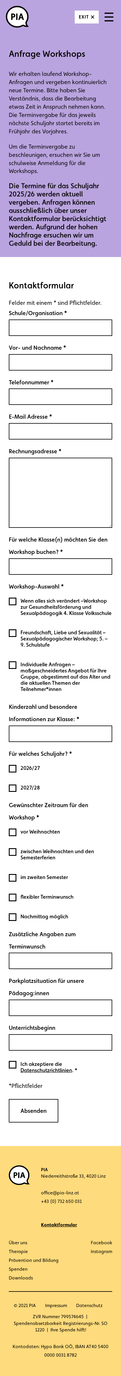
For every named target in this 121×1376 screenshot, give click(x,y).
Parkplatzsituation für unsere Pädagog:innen (46, 987)
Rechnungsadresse (35, 451)
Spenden (18, 1269)
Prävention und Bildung (34, 1260)
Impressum (56, 1305)
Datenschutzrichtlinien (46, 1070)
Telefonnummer (31, 382)
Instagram (101, 1251)
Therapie (18, 1251)
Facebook (101, 1242)
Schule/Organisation (38, 313)
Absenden (34, 1110)
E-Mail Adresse (30, 416)
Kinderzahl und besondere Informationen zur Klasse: (44, 713)
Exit (84, 16)
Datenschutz (89, 1305)
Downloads (21, 1278)
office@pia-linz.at (60, 1193)
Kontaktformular (59, 1225)
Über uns (18, 1242)
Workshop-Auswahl (36, 586)
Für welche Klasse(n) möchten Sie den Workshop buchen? (58, 545)
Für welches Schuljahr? (40, 753)
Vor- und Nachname (37, 347)
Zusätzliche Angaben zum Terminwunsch (42, 940)
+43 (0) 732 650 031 (61, 1201)
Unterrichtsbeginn (32, 1027)
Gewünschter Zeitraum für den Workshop (48, 811)
